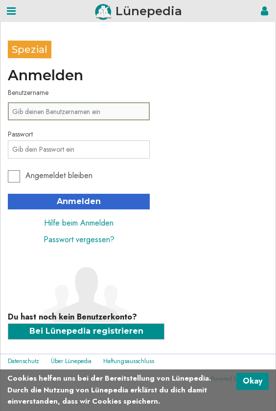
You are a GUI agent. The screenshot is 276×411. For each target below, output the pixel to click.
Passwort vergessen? (79, 239)
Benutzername (28, 92)
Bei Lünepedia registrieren (86, 331)
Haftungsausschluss (128, 361)
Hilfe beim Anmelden (79, 222)
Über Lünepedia (71, 361)
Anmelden (79, 201)
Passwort (20, 134)
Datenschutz (23, 361)
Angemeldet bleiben (58, 175)
